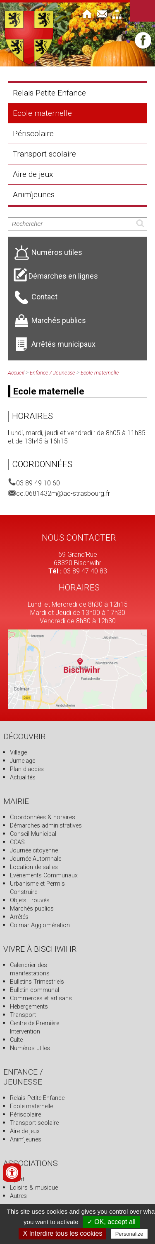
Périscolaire (33, 133)
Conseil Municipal (33, 833)
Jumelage (22, 760)
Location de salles (34, 867)
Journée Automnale (35, 858)
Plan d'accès (27, 769)
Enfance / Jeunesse (52, 373)
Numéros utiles (30, 1048)
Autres (18, 1196)
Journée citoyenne (34, 850)
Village (18, 752)
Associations (30, 1163)
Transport (23, 1015)
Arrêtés (19, 917)
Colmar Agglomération (40, 925)
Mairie (16, 801)
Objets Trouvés (30, 900)
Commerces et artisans (41, 998)
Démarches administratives (46, 825)
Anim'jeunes (34, 194)
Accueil (16, 373)
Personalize (129, 1234)
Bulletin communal (34, 990)
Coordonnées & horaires (42, 817)
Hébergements (29, 1006)
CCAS (17, 842)
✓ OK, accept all (111, 1221)
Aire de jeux (33, 174)
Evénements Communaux (44, 875)
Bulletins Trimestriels (37, 981)
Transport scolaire (44, 154)
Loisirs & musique (34, 1187)
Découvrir (24, 736)
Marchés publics (32, 908)
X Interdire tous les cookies (62, 1233)
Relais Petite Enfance (49, 93)
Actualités (23, 777)
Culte (16, 1039)
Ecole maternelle (42, 113)
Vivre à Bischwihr (39, 949)
